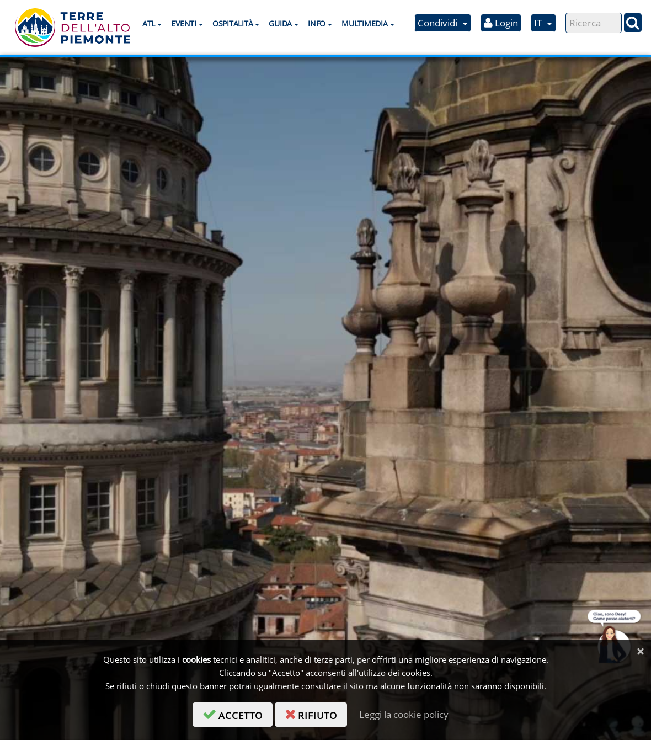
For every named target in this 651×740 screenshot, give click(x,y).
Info (317, 23)
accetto (237, 713)
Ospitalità (232, 23)
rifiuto (316, 713)
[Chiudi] (640, 651)
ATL (148, 23)
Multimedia (364, 23)
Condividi (439, 23)
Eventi (183, 23)
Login (501, 23)
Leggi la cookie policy (404, 714)
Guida (280, 23)
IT (539, 23)
